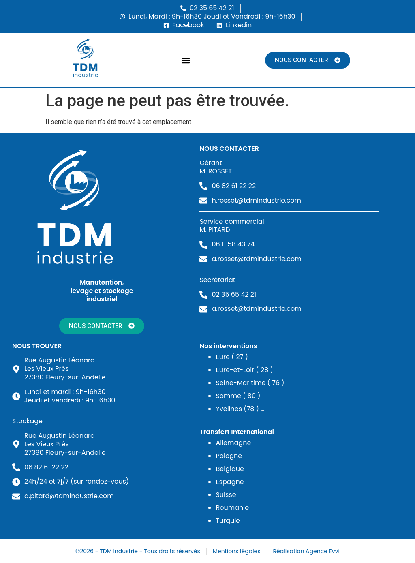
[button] (186, 60)
